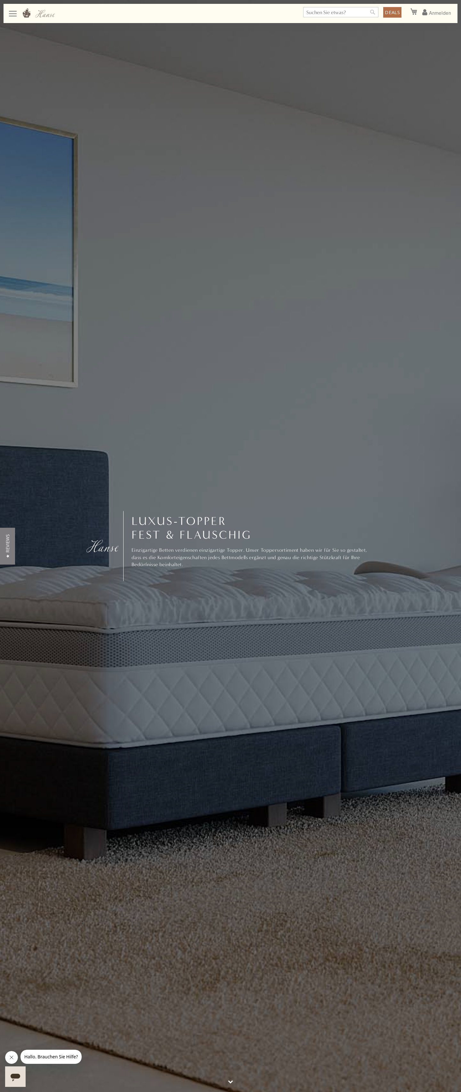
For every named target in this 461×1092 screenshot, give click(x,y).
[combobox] (340, 12)
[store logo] (39, 13)
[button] (7, 546)
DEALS (392, 12)
